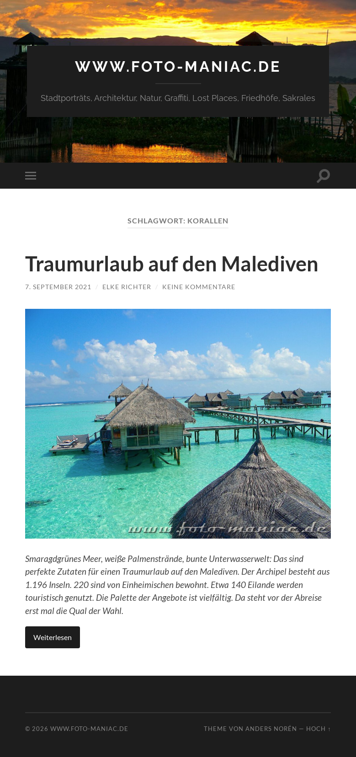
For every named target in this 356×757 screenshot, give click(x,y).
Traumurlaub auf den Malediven (172, 263)
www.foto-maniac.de (178, 66)
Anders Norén (271, 728)
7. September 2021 (58, 287)
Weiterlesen (52, 637)
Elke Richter (126, 287)
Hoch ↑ (318, 728)
